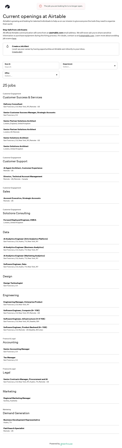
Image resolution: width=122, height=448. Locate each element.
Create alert (17, 52)
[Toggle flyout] (114, 65)
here (14, 38)
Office (7, 73)
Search (7, 64)
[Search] (31, 67)
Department (67, 64)
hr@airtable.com (86, 35)
